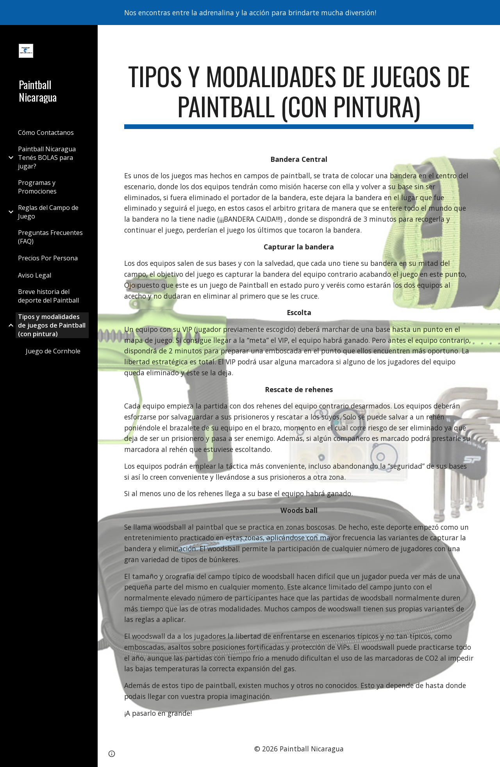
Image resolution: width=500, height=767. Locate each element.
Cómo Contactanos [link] (46, 132)
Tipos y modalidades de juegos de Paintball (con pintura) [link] (52, 325)
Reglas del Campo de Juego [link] (48, 211)
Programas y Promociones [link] (37, 186)
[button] (490, 36)
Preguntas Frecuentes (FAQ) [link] (50, 237)
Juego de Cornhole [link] (53, 351)
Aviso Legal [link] (34, 275)
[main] (299, 95)
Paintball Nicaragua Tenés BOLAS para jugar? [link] (47, 157)
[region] (250, 12)
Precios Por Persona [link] (48, 258)
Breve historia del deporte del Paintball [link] (48, 296)
